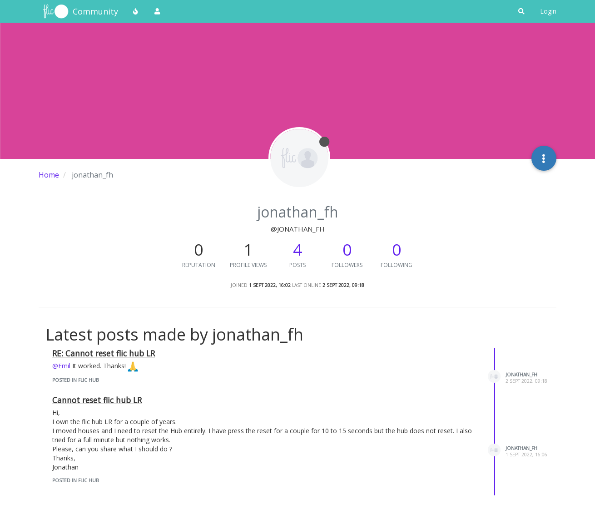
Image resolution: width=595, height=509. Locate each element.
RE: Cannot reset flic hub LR (103, 353)
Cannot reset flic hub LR (97, 400)
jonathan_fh (521, 374)
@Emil (61, 365)
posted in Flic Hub (75, 380)
